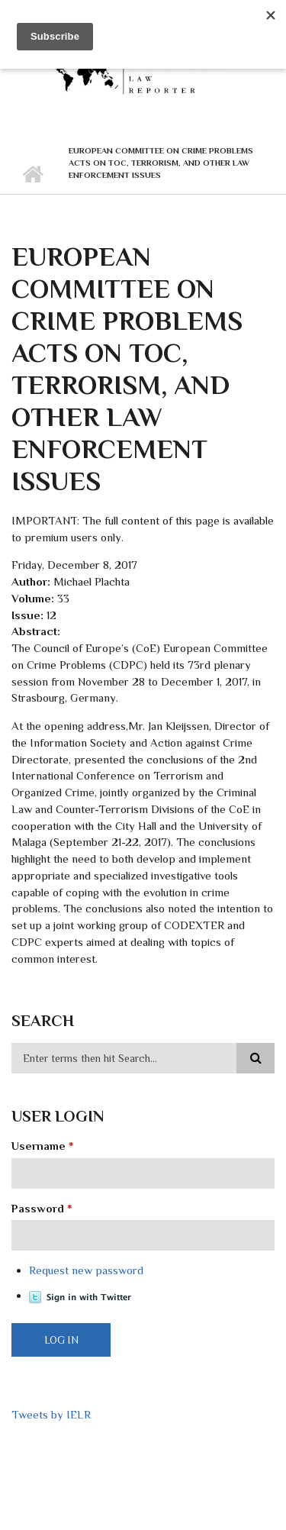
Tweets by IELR (51, 1414)
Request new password (86, 1270)
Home (32, 175)
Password (41, 1208)
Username (42, 1145)
